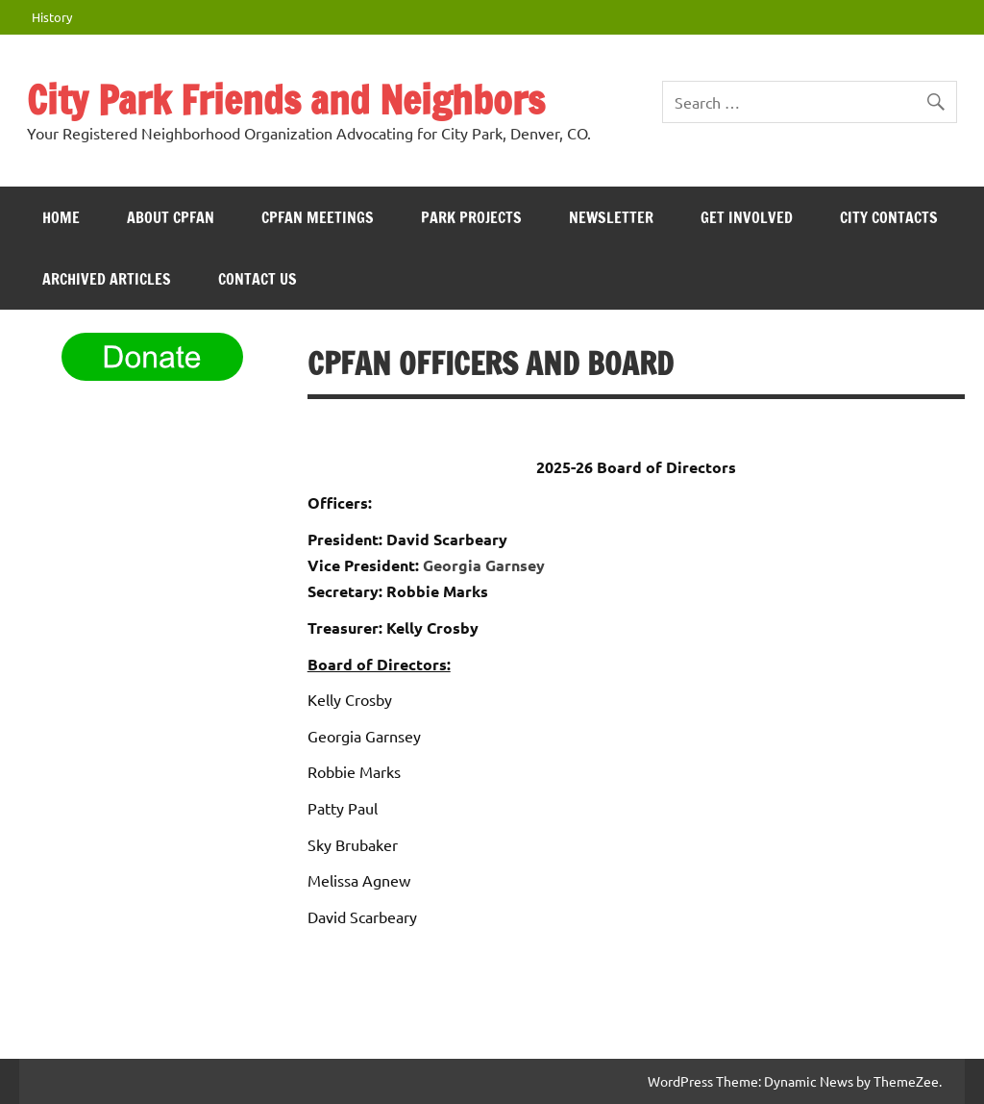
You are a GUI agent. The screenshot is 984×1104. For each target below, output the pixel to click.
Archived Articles (106, 278)
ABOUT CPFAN (170, 217)
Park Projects (471, 217)
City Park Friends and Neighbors (286, 99)
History (52, 17)
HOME (61, 217)
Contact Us (257, 278)
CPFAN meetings (317, 217)
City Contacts (889, 217)
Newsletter (611, 217)
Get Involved (747, 217)
